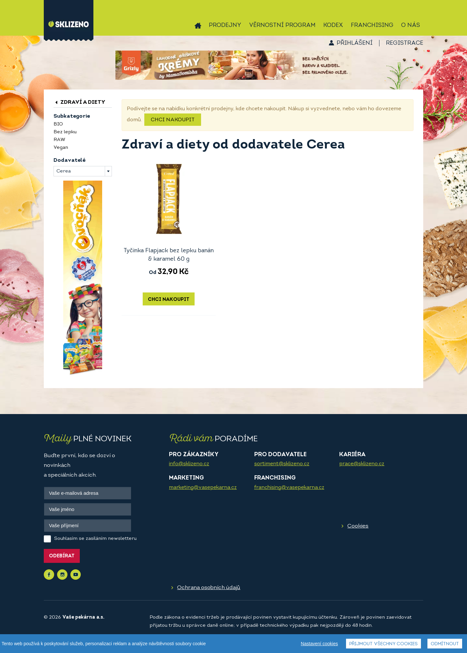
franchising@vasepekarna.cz (289, 487)
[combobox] (83, 171)
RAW (59, 139)
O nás (410, 25)
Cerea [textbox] (63, 171)
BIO (58, 124)
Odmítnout (445, 644)
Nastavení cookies (319, 644)
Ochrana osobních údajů (208, 587)
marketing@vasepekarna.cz (203, 487)
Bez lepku (65, 132)
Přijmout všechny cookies (383, 644)
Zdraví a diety (79, 102)
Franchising (372, 25)
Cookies (357, 526)
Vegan (61, 147)
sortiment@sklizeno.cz (281, 464)
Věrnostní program (282, 25)
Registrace (404, 43)
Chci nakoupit (173, 120)
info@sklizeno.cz (189, 464)
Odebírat (62, 556)
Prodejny (225, 25)
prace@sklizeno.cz (361, 464)
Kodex (333, 25)
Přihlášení (355, 43)
